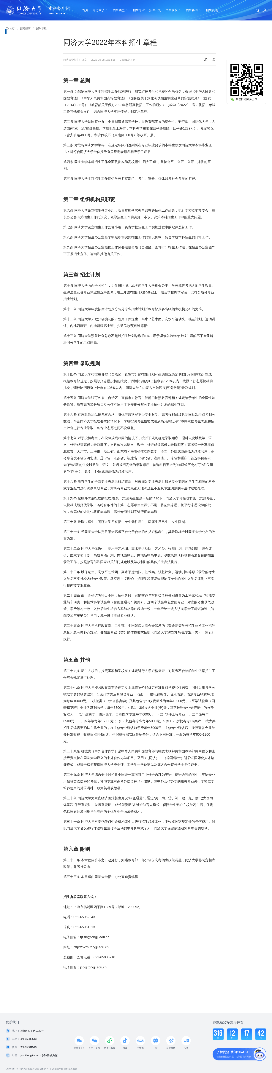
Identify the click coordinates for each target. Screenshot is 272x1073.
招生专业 (139, 10)
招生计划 (155, 10)
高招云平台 (57, 1068)
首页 (85, 10)
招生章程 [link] (41, 28)
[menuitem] (85, 10)
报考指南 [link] (25, 28)
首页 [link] (10, 28)
